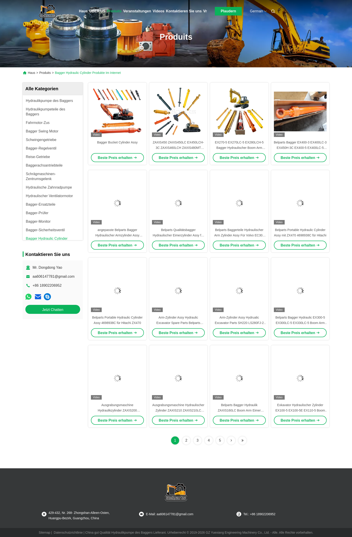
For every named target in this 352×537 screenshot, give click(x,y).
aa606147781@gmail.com (54, 276)
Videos (158, 11)
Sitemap (44, 532)
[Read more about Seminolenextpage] (231, 440)
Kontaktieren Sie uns (184, 11)
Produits (114, 11)
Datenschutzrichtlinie (68, 532)
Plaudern (228, 11)
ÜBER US (97, 11)
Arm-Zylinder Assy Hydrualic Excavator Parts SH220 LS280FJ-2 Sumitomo (239, 323)
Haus (83, 11)
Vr (205, 11)
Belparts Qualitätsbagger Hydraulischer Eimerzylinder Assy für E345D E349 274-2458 (178, 235)
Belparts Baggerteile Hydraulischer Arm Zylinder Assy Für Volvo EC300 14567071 (239, 235)
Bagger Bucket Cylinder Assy (117, 142)
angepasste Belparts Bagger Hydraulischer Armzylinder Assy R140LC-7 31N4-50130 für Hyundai (117, 235)
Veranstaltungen (137, 11)
